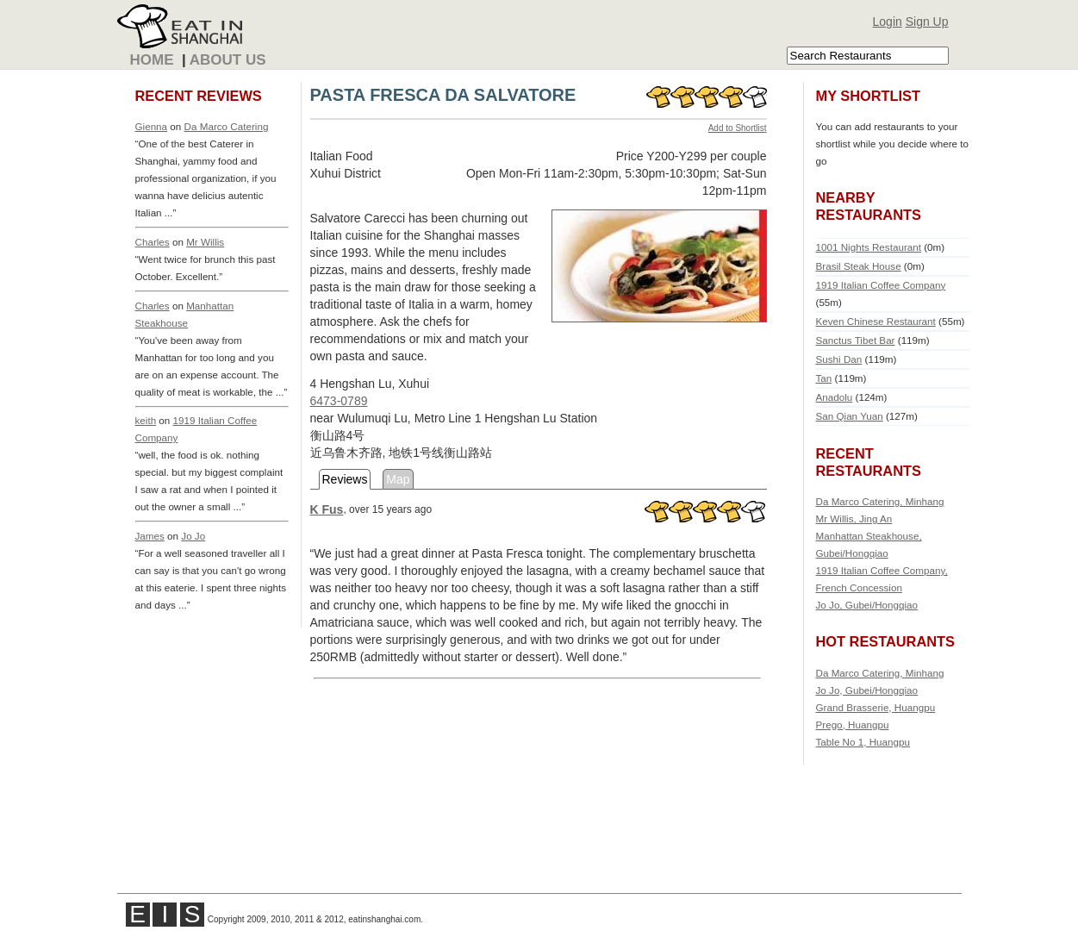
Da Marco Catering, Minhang (880, 501)
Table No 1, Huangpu (863, 741)
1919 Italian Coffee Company (881, 284)
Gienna (151, 126)
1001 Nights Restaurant (868, 247)
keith (146, 420)
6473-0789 (339, 401)
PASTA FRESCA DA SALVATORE (443, 94)
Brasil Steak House (858, 266)
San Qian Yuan (849, 416)
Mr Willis (205, 241)
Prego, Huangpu (852, 724)
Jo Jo (193, 535)
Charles (152, 241)
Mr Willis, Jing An (854, 518)
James (150, 535)
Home (152, 60)
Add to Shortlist (737, 128)
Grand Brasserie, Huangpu (876, 707)
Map (397, 479)
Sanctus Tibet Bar (855, 340)
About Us (228, 60)
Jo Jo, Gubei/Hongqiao (867, 604)
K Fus (327, 509)
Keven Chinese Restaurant (876, 321)
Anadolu (834, 397)
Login (887, 21)
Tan (824, 378)
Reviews (345, 479)
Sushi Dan (839, 359)
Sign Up (927, 21)
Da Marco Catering (226, 126)
